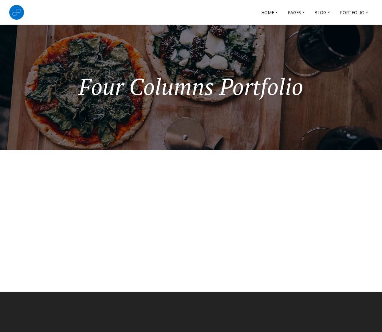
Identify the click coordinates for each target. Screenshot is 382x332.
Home (267, 12)
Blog (320, 12)
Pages (294, 12)
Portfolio (352, 12)
